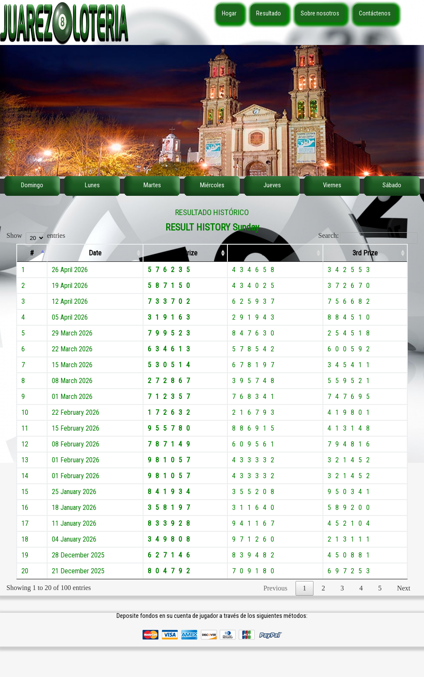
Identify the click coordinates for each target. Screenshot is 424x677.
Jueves (272, 185)
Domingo (32, 185)
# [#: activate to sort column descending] (32, 253)
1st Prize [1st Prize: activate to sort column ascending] (185, 253)
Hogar (229, 13)
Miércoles (212, 185)
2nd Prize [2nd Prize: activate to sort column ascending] (275, 253)
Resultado (268, 13)
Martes (152, 185)
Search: (368, 235)
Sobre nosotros (320, 13)
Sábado (391, 185)
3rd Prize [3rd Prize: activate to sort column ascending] (365, 253)
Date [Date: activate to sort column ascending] (95, 253)
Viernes (332, 185)
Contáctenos (375, 13)
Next (403, 588)
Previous (275, 588)
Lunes (92, 185)
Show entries (35, 235)
